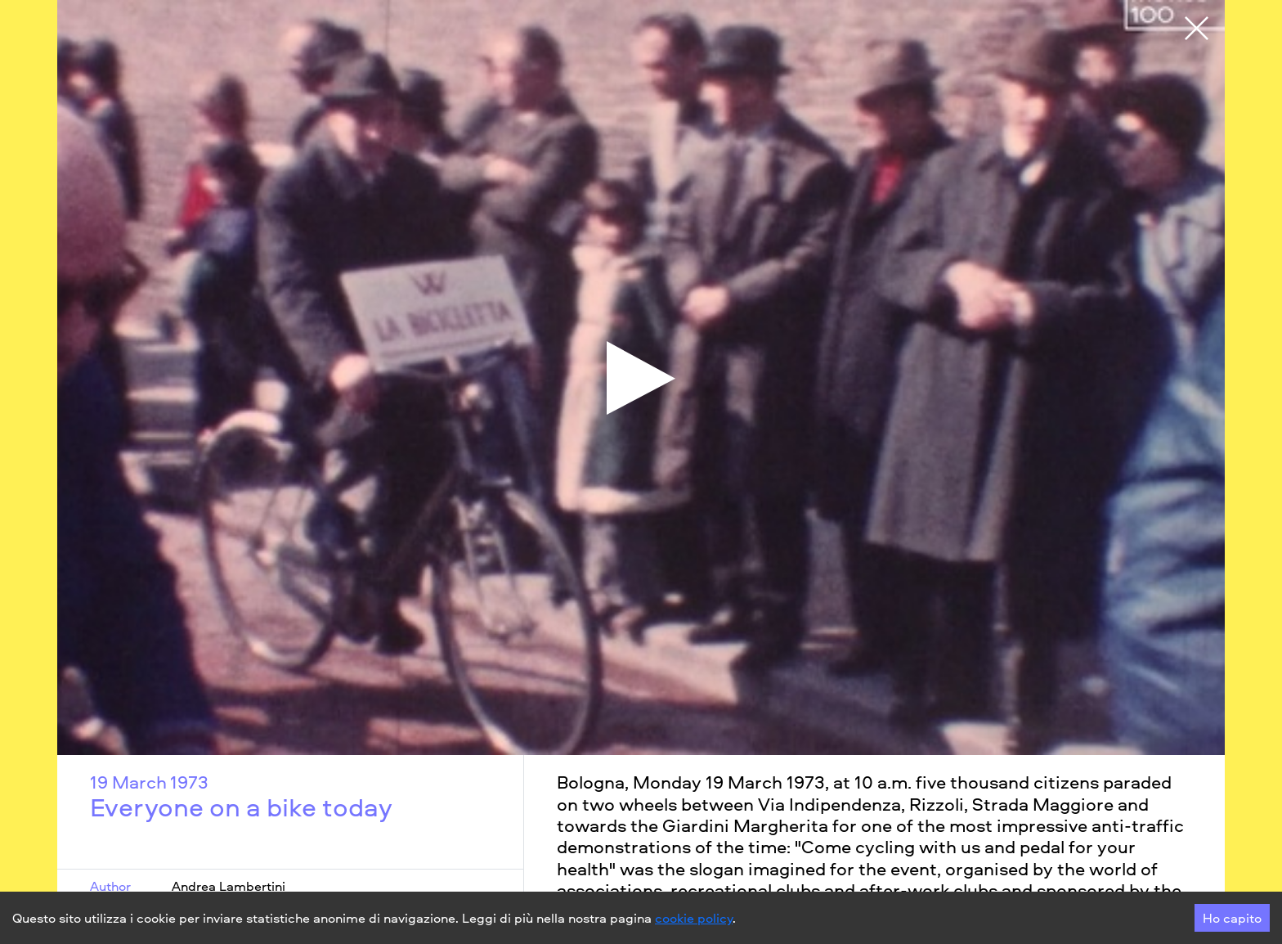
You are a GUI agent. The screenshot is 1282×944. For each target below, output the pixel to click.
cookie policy (694, 918)
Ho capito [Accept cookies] (1232, 918)
